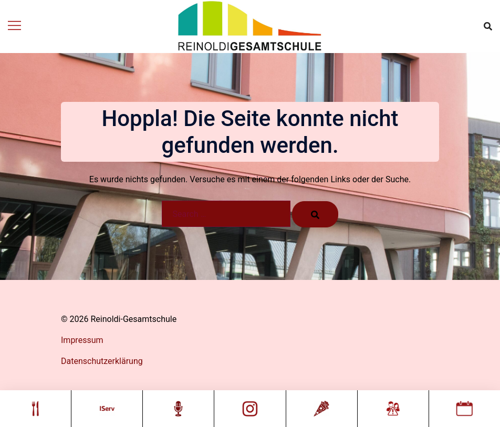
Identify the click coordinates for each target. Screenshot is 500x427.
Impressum (82, 340)
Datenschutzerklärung (102, 361)
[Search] (315, 214)
